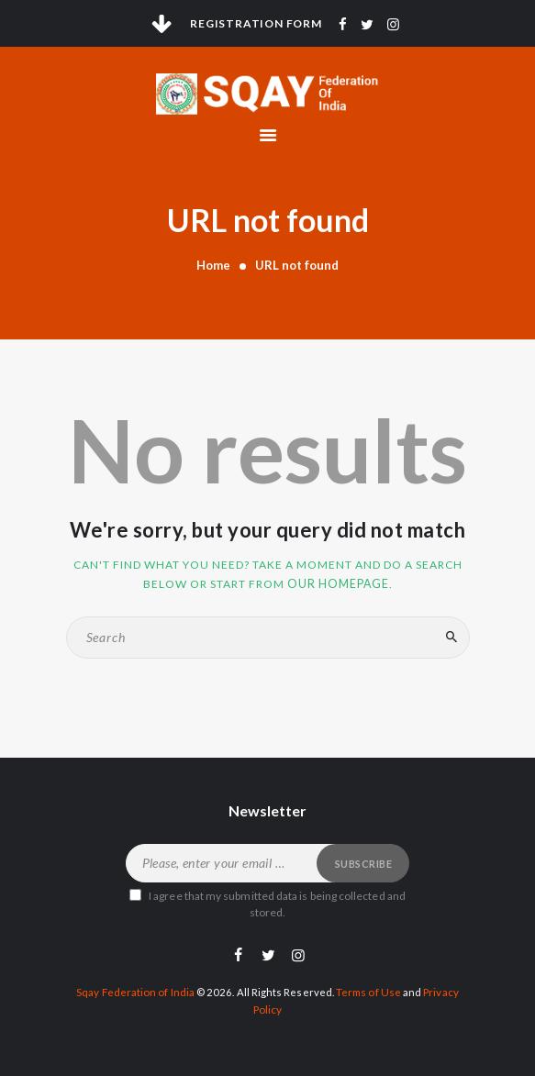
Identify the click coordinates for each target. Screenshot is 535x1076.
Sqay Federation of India (136, 990)
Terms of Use (367, 990)
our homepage (338, 583)
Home (213, 265)
